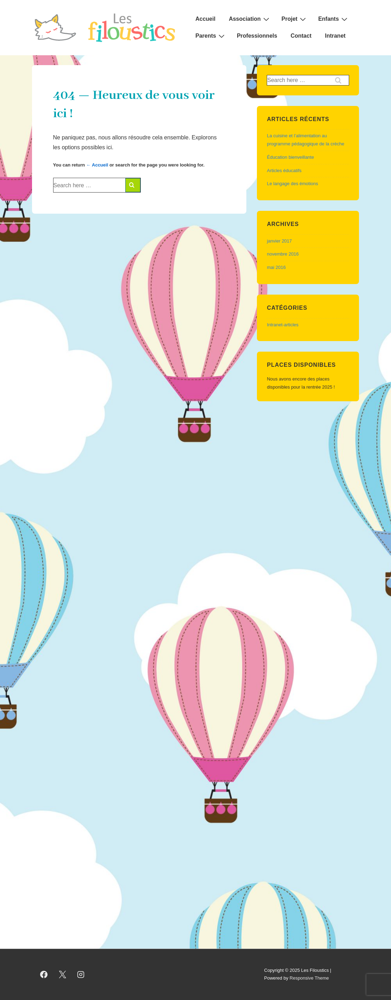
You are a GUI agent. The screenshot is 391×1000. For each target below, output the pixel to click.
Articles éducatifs (284, 170)
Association (250, 19)
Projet (295, 19)
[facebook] (44, 974)
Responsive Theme (309, 978)
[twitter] (62, 974)
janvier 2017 (279, 241)
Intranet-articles (282, 324)
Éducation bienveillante (290, 157)
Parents (210, 36)
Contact (301, 36)
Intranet (335, 36)
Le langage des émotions (292, 183)
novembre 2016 (282, 254)
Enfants (333, 19)
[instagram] (81, 974)
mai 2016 (276, 267)
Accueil (205, 19)
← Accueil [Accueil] (97, 165)
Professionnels (257, 36)
